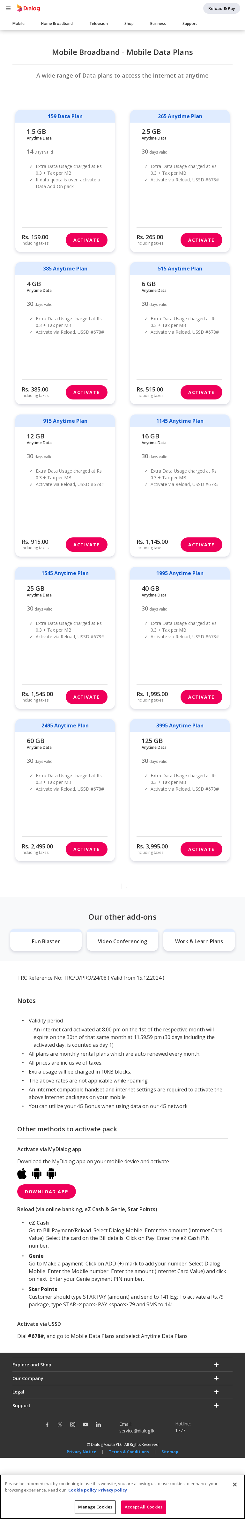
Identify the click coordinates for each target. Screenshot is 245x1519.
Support (189, 23)
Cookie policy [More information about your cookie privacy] (82, 1490)
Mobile (18, 23)
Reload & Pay (221, 8)
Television (98, 23)
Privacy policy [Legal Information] (112, 1490)
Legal (18, 1453)
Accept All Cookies (143, 1507)
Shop (129, 23)
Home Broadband (57, 23)
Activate (86, 301)
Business (158, 23)
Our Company (27, 1440)
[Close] (235, 1485)
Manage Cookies (95, 1507)
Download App (46, 1253)
